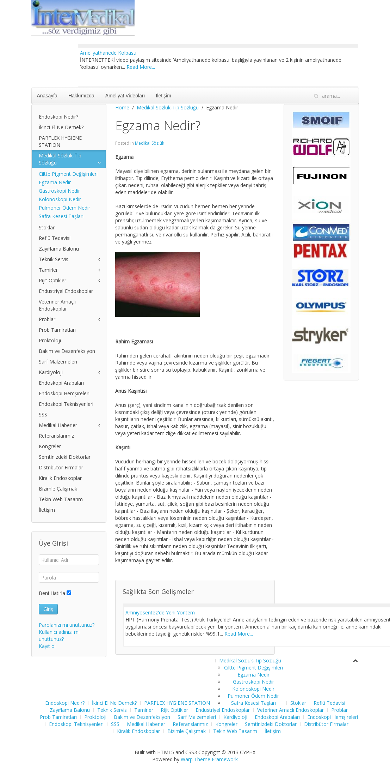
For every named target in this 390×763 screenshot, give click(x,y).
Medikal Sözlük (149, 143)
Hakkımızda (81, 95)
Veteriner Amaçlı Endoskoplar (57, 305)
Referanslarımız (56, 435)
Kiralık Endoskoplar (60, 478)
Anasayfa (47, 95)
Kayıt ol (47, 646)
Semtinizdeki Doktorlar (65, 456)
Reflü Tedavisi (54, 238)
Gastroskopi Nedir (59, 190)
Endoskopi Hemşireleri (64, 393)
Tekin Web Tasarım (61, 499)
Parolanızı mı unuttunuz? (66, 624)
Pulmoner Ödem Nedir (64, 207)
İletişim (163, 95)
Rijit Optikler (52, 280)
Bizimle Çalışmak (58, 488)
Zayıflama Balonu (59, 248)
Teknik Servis (53, 259)
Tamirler (48, 269)
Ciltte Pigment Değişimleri (68, 173)
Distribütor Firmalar (61, 467)
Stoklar (47, 227)
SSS (43, 414)
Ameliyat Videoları (125, 95)
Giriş (48, 609)
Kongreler (50, 446)
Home (122, 107)
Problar (47, 319)
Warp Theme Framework (209, 759)
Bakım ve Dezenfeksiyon (67, 351)
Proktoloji (50, 340)
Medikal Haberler (58, 425)
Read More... (140, 67)
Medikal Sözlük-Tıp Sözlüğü (168, 107)
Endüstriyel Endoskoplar (66, 291)
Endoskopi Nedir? (58, 116)
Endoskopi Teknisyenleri (66, 404)
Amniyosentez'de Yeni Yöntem (160, 612)
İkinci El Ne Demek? (61, 127)
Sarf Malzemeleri (58, 361)
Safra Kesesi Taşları (61, 216)
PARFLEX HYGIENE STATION (60, 141)
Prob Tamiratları (57, 329)
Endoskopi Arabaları (61, 382)
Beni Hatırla (52, 593)
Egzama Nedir (55, 182)
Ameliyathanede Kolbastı (108, 52)
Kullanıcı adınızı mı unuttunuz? (59, 635)
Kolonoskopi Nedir (60, 199)
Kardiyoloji (51, 372)
